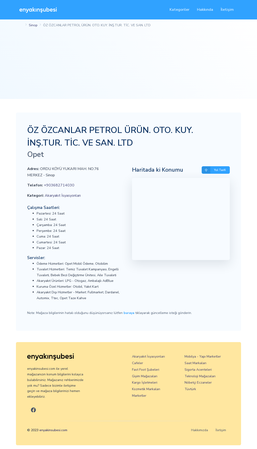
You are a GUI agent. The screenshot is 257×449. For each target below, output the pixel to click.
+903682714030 (59, 185)
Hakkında (205, 9)
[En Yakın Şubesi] (38, 10)
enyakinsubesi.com (53, 430)
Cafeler (137, 363)
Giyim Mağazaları (144, 376)
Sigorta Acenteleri (198, 369)
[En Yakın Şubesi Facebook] (33, 410)
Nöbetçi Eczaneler (198, 382)
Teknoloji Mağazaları (200, 376)
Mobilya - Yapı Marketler (203, 356)
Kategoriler (179, 9)
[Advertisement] (128, 66)
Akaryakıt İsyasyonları (63, 195)
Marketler (139, 395)
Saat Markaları (195, 363)
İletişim (227, 9)
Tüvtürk (190, 389)
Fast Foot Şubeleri (145, 369)
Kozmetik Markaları (146, 389)
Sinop (33, 25)
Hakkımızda (199, 430)
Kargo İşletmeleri (144, 382)
